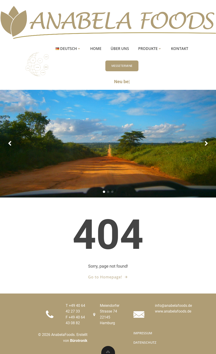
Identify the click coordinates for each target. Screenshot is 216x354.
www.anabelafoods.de (173, 311)
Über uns (120, 48)
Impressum (142, 333)
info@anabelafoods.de (173, 305)
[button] (104, 192)
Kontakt (179, 48)
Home (95, 48)
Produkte (150, 48)
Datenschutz (144, 342)
